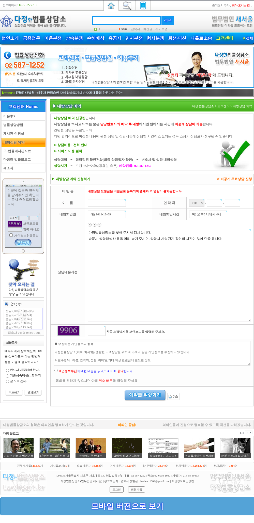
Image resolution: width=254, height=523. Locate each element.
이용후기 (9, 116)
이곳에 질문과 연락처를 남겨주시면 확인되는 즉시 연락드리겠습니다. (23, 201)
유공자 (114, 38)
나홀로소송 (201, 38)
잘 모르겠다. (18, 381)
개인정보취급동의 (26, 235)
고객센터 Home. (23, 106)
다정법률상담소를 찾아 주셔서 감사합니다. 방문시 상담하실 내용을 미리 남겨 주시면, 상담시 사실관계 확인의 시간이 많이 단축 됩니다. (169, 275)
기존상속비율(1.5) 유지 (25, 375)
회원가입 (136, 489)
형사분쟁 (155, 38)
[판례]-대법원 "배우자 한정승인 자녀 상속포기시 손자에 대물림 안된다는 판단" (69, 92)
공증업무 (31, 38)
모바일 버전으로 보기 (127, 506)
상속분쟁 (74, 38)
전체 (249, 38)
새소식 (7, 168)
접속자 (135, 29)
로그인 (116, 489)
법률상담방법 (12, 125)
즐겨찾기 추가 (220, 5)
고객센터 (224, 38)
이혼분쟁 (53, 38)
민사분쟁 (134, 38)
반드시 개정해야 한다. (25, 370)
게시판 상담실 (13, 133)
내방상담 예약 (13, 142)
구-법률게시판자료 (16, 151)
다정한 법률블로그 (16, 159)
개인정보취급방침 (183, 481)
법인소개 (10, 38)
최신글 (147, 29)
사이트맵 (161, 29)
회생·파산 (177, 38)
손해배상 (95, 38)
